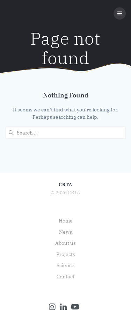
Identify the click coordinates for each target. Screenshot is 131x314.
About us (65, 243)
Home (66, 221)
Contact (65, 276)
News (65, 232)
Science (65, 265)
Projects (65, 254)
